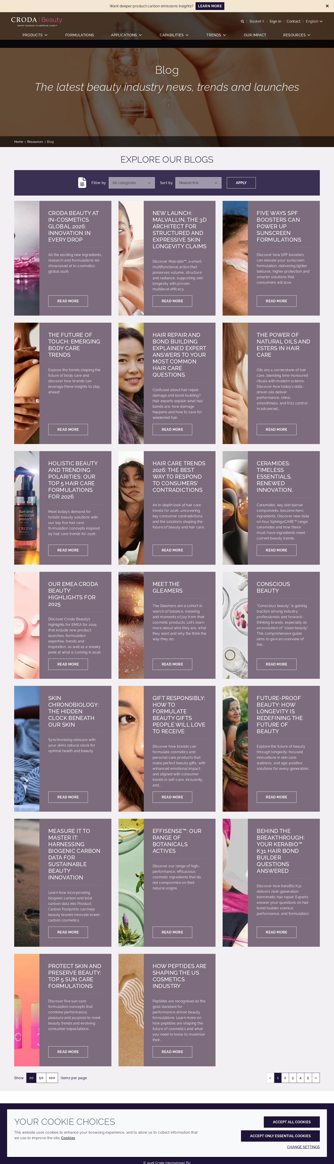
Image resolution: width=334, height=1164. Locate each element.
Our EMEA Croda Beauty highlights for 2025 (73, 594)
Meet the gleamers (168, 587)
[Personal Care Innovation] (40, 21)
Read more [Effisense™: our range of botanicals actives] (172, 932)
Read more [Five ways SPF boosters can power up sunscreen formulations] (276, 301)
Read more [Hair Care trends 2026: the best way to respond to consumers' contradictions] (172, 550)
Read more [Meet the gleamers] (172, 664)
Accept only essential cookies (280, 1136)
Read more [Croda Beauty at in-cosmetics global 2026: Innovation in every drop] (68, 301)
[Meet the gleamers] (131, 625)
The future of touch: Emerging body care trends (74, 345)
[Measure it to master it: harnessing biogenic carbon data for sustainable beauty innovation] (26, 883)
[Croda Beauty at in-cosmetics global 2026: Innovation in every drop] (26, 258)
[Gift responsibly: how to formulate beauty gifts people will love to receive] (131, 749)
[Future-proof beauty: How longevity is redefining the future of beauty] (235, 749)
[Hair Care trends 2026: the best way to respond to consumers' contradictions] (131, 508)
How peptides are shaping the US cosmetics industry (180, 976)
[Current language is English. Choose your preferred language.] (311, 22)
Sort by (166, 183)
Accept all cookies (292, 1122)
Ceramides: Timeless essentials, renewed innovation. (275, 476)
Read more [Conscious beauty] (276, 664)
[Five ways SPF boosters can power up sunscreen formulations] (235, 258)
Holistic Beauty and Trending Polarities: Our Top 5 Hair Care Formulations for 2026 (73, 480)
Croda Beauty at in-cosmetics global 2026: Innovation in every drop (73, 226)
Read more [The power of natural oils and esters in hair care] (276, 429)
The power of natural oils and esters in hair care (283, 345)
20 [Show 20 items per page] (31, 1078)
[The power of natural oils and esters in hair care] (235, 383)
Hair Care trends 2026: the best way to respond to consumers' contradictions (179, 476)
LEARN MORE (210, 6)
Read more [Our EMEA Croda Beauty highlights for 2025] (68, 664)
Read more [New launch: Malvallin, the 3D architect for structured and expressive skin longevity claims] (172, 301)
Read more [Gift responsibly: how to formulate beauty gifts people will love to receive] (172, 797)
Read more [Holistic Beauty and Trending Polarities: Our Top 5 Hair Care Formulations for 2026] (68, 550)
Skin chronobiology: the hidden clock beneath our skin (73, 711)
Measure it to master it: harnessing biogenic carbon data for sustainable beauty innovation (74, 854)
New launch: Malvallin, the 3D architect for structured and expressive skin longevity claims (180, 230)
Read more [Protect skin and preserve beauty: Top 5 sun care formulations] (68, 1052)
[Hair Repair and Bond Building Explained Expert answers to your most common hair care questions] (131, 383)
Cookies (68, 1138)
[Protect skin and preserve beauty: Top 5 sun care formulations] (26, 1010)
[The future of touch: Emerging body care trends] (26, 383)
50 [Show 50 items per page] (41, 1078)
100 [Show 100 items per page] (52, 1078)
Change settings (303, 1147)
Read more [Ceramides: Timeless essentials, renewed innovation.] (276, 550)
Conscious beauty (273, 587)
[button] (35, 38)
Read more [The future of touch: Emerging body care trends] (68, 429)
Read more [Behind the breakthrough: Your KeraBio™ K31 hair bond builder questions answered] (276, 932)
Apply (241, 183)
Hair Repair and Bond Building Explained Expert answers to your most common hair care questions (179, 355)
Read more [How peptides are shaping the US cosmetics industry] (172, 1052)
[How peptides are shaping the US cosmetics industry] (131, 1010)
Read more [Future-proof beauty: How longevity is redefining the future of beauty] (276, 797)
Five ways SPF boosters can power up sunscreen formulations (279, 226)
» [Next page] (316, 1078)
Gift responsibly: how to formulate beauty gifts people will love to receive (179, 715)
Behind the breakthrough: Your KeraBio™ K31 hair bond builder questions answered (281, 851)
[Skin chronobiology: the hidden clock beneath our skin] (26, 749)
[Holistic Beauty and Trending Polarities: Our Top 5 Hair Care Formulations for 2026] (26, 508)
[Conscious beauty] (235, 625)
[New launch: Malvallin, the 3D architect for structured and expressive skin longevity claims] (131, 258)
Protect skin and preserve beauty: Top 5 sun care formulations (74, 976)
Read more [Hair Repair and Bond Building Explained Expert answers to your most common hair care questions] (172, 429)
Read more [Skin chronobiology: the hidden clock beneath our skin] (68, 797)
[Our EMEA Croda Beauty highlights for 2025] (26, 625)
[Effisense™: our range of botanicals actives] (131, 883)
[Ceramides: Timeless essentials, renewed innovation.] (235, 508)
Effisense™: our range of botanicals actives (177, 841)
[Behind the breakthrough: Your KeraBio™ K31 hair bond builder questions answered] (235, 883)
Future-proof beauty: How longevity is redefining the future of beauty (280, 715)
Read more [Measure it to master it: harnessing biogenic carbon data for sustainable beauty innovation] (68, 932)
